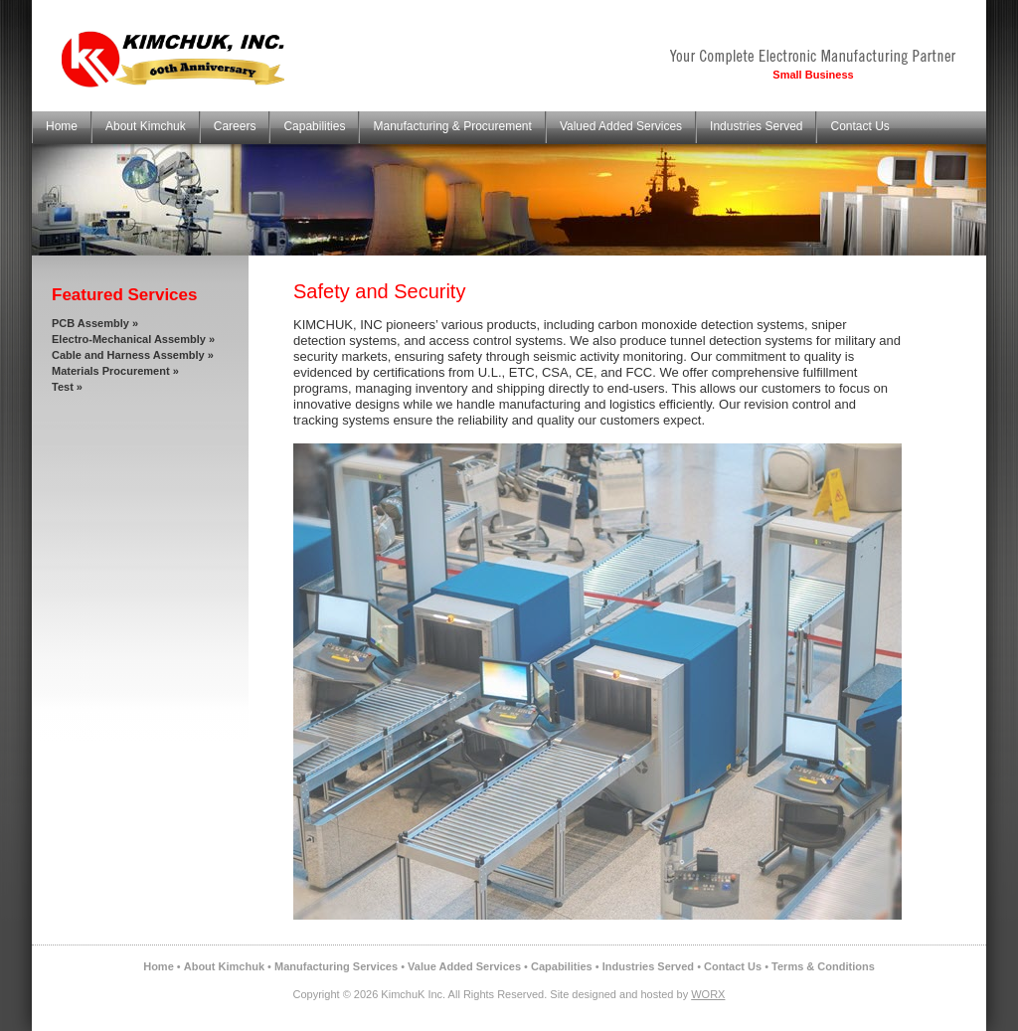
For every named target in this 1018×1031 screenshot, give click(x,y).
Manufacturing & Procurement (452, 126)
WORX (708, 994)
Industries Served (756, 126)
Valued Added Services (621, 126)
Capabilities (314, 126)
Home (62, 126)
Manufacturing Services (336, 966)
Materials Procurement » (115, 371)
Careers (235, 126)
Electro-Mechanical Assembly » (133, 339)
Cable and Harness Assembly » (133, 355)
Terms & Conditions (823, 966)
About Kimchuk (145, 126)
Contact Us (859, 126)
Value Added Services (464, 966)
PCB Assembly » (95, 323)
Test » (67, 387)
